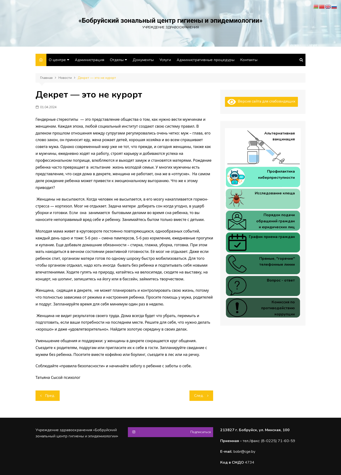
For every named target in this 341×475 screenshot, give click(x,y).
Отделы (117, 60)
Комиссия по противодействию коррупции (278, 308)
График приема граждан (272, 236)
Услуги (165, 60)
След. (199, 395)
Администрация (89, 60)
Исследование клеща (275, 193)
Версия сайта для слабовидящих (261, 101)
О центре (57, 60)
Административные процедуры (205, 60)
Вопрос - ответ (281, 280)
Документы (143, 60)
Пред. (50, 395)
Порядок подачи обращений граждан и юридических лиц (275, 221)
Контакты (248, 60)
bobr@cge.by (244, 451)
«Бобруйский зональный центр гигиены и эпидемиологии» (170, 20)
